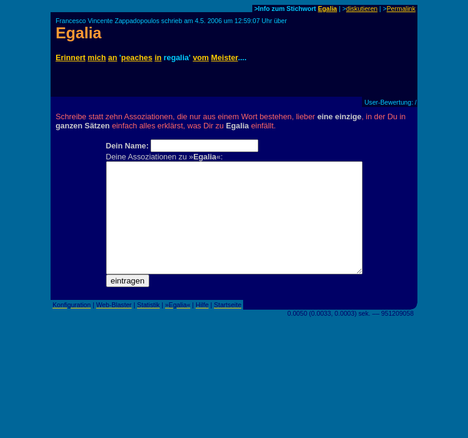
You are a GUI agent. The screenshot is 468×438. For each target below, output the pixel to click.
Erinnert (70, 57)
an (112, 57)
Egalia (327, 8)
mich (97, 57)
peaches (136, 57)
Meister (224, 57)
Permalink (400, 8)
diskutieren (362, 8)
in (158, 57)
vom (200, 57)
